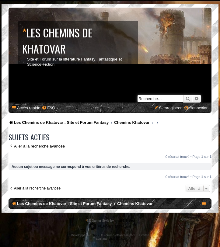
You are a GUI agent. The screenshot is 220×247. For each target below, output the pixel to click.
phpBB (96, 235)
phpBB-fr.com (118, 238)
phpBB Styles (124, 220)
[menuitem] (48, 107)
